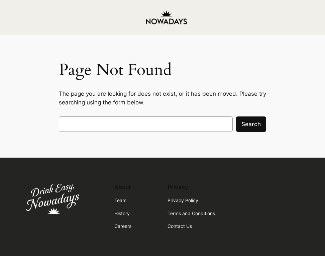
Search (251, 124)
